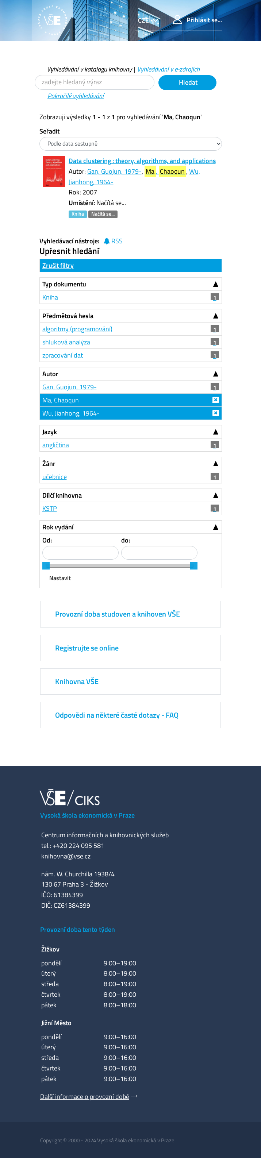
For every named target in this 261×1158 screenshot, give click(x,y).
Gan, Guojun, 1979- (114, 171)
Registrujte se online (87, 647)
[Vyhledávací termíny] (94, 82)
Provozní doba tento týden (77, 929)
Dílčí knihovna (62, 495)
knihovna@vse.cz (66, 856)
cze (144, 20)
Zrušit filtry (58, 265)
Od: (47, 540)
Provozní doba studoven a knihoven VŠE (117, 613)
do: (125, 540)
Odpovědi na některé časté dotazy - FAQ (117, 715)
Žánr (48, 463)
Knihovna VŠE (77, 681)
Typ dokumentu (64, 284)
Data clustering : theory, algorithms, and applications (142, 161)
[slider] (46, 566)
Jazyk (49, 432)
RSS (113, 241)
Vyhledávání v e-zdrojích (168, 69)
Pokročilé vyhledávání (75, 96)
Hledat (187, 82)
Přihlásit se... (197, 20)
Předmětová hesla (67, 316)
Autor (50, 374)
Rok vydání (57, 527)
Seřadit (49, 131)
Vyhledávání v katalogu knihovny (89, 69)
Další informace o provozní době (84, 1096)
